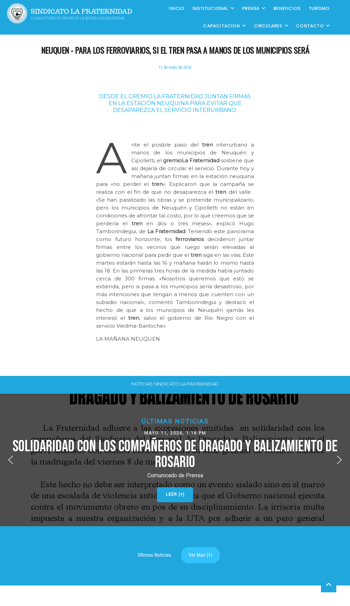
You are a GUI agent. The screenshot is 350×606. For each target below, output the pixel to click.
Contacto (310, 26)
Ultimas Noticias (154, 555)
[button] (175, 460)
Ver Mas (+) (200, 555)
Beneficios (286, 8)
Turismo (319, 8)
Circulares (268, 26)
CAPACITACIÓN (221, 26)
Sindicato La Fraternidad (81, 11)
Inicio (176, 8)
